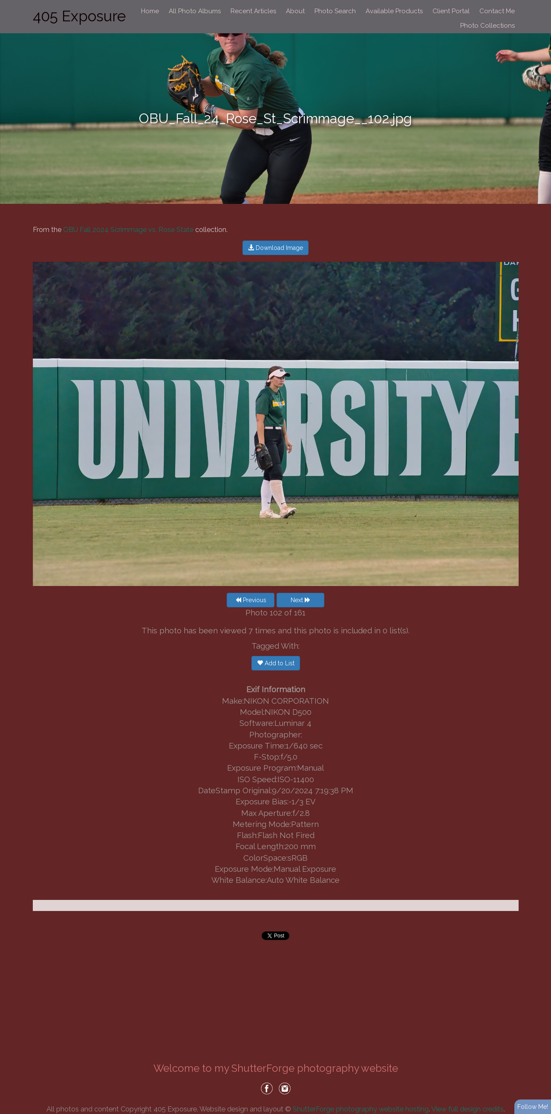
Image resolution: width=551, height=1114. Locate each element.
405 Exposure (79, 16)
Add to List (275, 663)
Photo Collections (487, 25)
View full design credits (467, 1109)
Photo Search (335, 11)
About (295, 11)
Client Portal (451, 11)
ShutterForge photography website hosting (361, 1109)
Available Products (394, 11)
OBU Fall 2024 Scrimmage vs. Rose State (128, 230)
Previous (250, 600)
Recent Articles (253, 11)
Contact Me (497, 11)
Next (301, 600)
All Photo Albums (195, 11)
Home (150, 11)
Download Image (275, 247)
